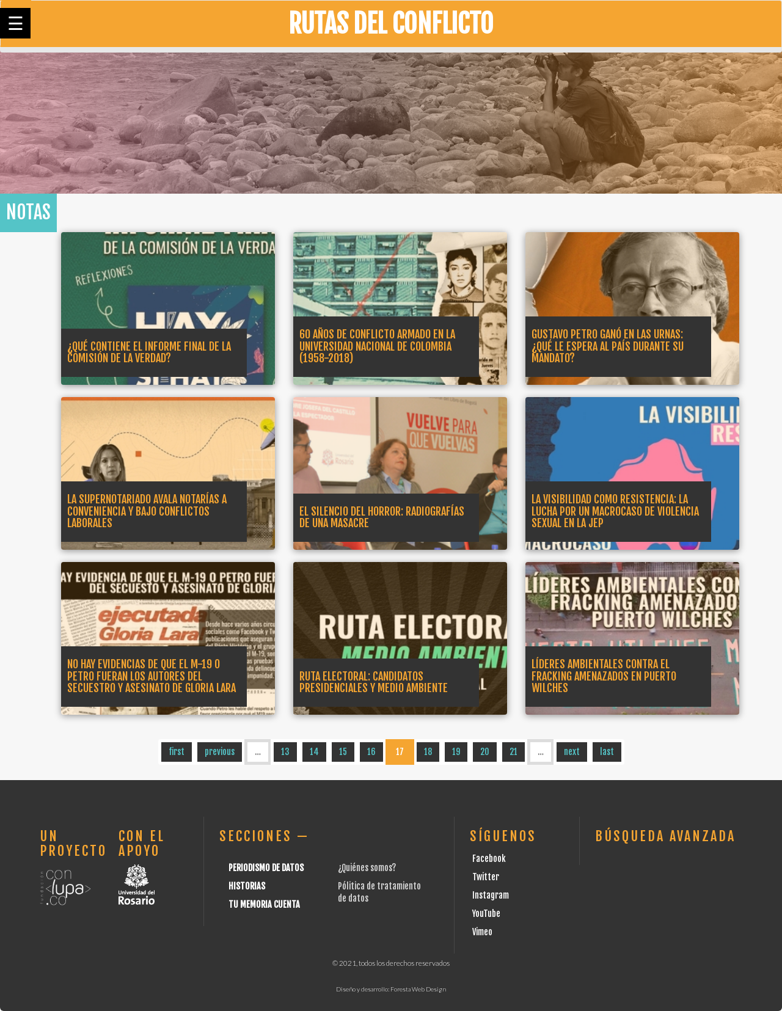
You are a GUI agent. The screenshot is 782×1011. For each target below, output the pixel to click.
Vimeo (482, 932)
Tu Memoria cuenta (264, 904)
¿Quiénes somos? (367, 868)
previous (220, 751)
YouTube (486, 913)
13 (285, 751)
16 (371, 751)
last (607, 751)
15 (343, 751)
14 (314, 751)
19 (456, 751)
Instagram (490, 895)
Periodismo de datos (266, 868)
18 (428, 751)
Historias (246, 886)
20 (484, 751)
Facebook (489, 858)
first (177, 751)
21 (513, 751)
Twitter (485, 877)
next (572, 751)
